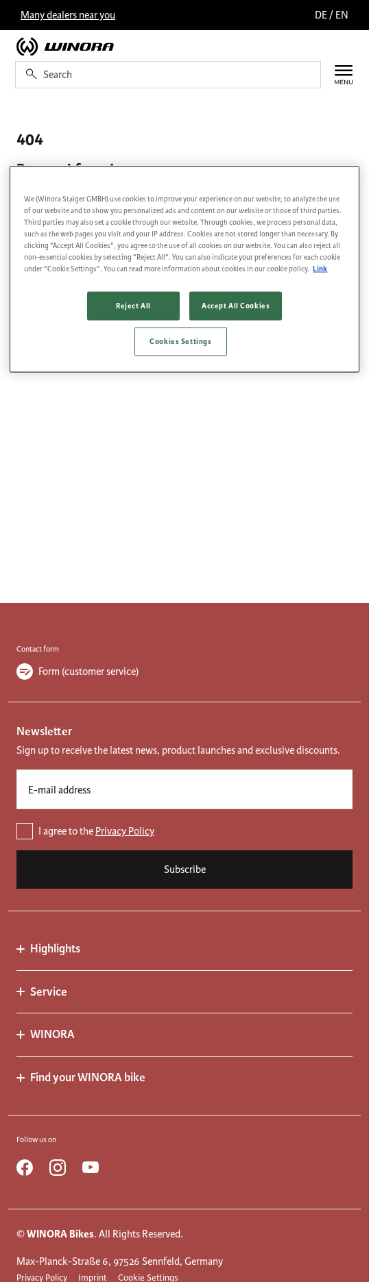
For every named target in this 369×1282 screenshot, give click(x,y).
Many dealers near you (68, 15)
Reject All (133, 305)
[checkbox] (184, 831)
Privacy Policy (124, 831)
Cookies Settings (180, 341)
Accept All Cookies (236, 305)
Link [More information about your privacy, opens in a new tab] (320, 268)
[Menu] (337, 74)
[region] (184, 269)
